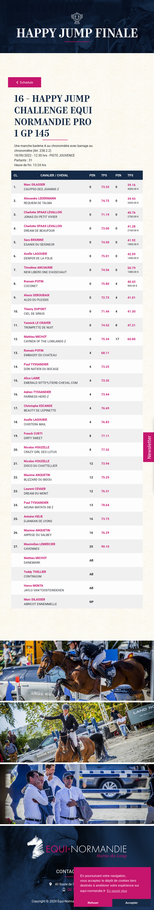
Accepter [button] (131, 902)
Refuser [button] (93, 902)
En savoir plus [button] (117, 891)
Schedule (24, 82)
